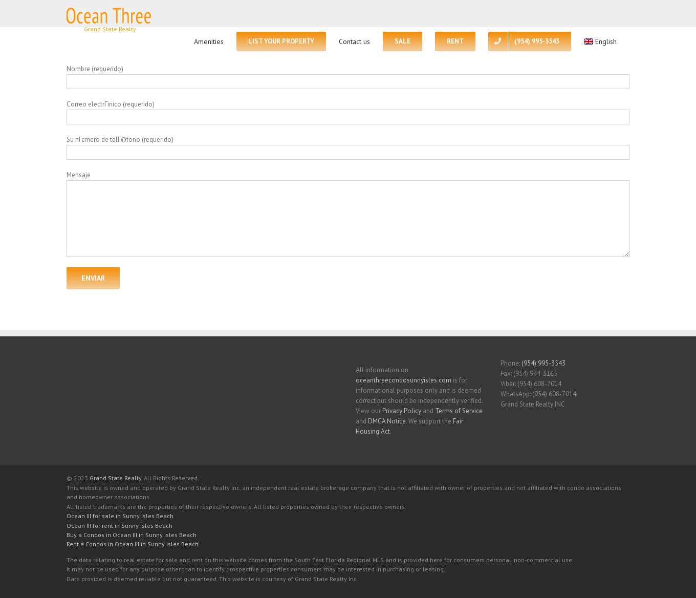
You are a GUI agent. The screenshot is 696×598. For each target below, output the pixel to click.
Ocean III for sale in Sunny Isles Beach (120, 516)
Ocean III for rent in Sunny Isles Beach (119, 525)
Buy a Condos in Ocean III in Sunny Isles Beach (132, 535)
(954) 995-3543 (543, 363)
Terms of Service (459, 411)
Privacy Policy (401, 411)
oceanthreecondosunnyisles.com (403, 380)
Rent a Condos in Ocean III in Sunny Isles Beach (133, 544)
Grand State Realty (115, 478)
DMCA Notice (387, 421)
